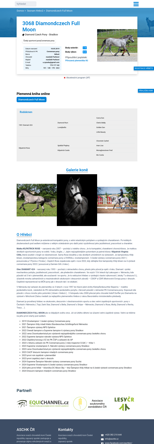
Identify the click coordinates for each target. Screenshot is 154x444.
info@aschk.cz (112, 439)
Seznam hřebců (35, 10)
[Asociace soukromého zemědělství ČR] (90, 405)
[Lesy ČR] (124, 405)
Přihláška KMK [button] (146, 91)
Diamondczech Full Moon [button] (31, 99)
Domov (20, 10)
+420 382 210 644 (113, 435)
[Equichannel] (43, 405)
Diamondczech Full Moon (59, 10)
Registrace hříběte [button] (144, 68)
